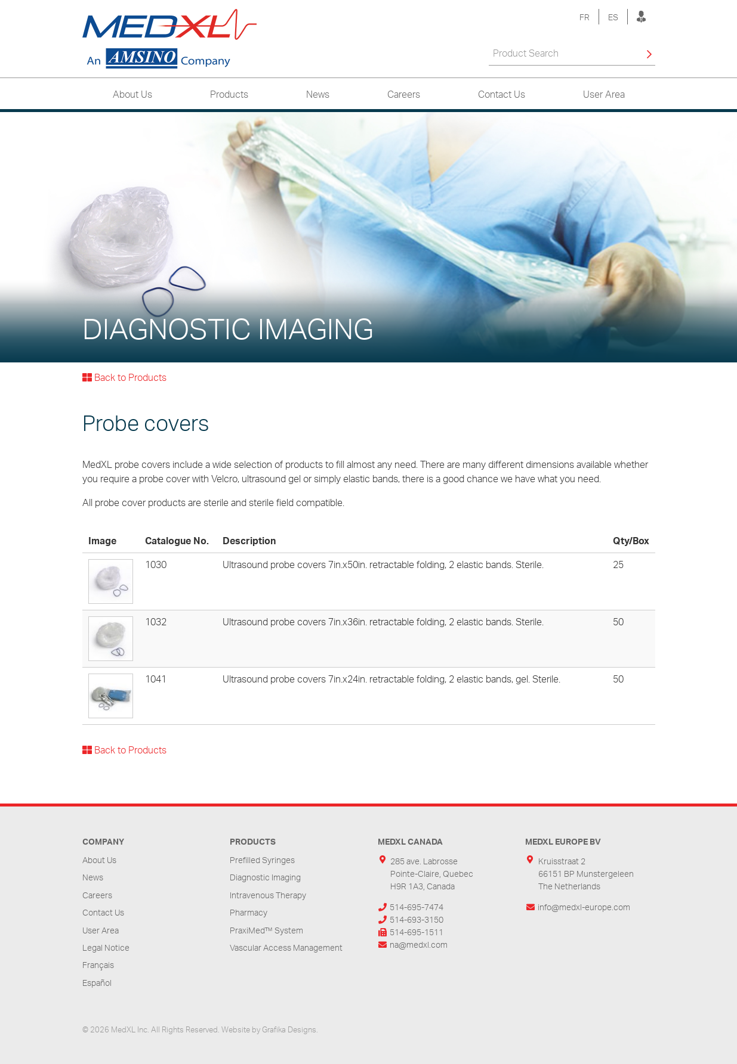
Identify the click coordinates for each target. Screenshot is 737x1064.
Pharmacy (248, 912)
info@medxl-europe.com (584, 907)
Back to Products (124, 377)
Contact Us (501, 94)
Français (98, 965)
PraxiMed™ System (266, 930)
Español (97, 983)
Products (229, 94)
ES (613, 17)
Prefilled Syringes (262, 860)
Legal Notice (105, 947)
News (317, 94)
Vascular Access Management (286, 947)
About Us (132, 94)
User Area (604, 94)
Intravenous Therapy (268, 895)
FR (584, 17)
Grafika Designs (289, 1029)
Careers (403, 94)
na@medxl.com (419, 944)
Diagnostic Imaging (265, 877)
